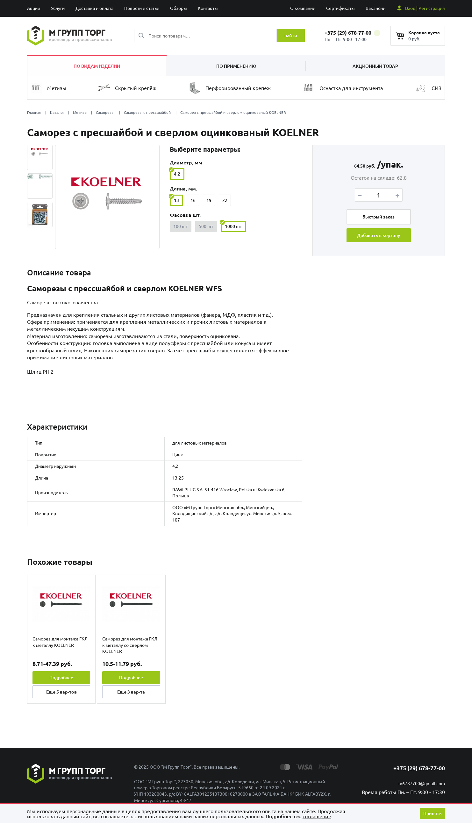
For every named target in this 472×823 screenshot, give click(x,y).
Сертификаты (340, 8)
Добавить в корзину (378, 235)
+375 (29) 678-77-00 (352, 32)
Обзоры (178, 8)
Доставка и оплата (94, 8)
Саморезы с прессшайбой (148, 112)
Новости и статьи (141, 8)
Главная (34, 112)
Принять (432, 813)
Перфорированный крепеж (230, 88)
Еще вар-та (131, 692)
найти (290, 35)
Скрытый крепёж (127, 87)
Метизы (48, 88)
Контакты (208, 8)
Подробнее (61, 677)
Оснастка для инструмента (343, 88)
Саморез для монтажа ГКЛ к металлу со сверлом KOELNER (129, 645)
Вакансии (375, 8)
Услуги (58, 8)
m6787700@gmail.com (421, 783)
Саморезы (105, 112)
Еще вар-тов (61, 692)
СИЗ (428, 87)
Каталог (57, 112)
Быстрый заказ (378, 217)
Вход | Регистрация (425, 8)
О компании (302, 8)
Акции (33, 8)
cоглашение (317, 816)
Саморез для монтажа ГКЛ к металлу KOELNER (60, 642)
